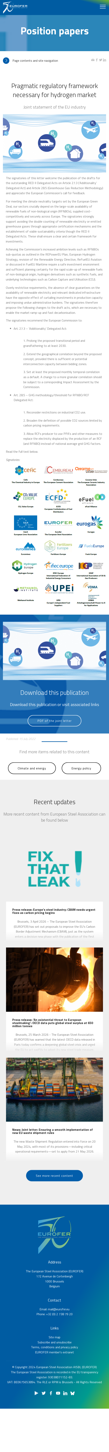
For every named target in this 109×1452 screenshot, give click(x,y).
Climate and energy (32, 779)
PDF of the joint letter (54, 731)
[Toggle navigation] (103, 6)
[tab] (47, 60)
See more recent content (54, 1186)
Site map (54, 1356)
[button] (47, 60)
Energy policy (81, 779)
